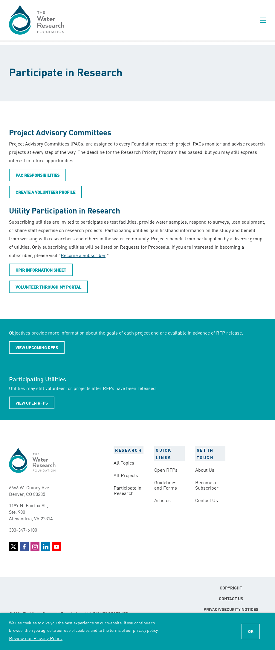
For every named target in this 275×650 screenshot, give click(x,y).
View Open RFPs (32, 403)
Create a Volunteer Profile (45, 192)
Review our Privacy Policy (35, 638)
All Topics (124, 462)
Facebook (24, 546)
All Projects (126, 475)
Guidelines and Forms (165, 485)
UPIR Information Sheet (41, 270)
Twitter (13, 546)
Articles (162, 500)
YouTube (56, 546)
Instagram (34, 546)
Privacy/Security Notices (231, 609)
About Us (204, 469)
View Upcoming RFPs (37, 347)
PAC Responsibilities (37, 175)
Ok (250, 631)
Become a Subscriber (83, 255)
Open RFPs (166, 469)
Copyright (231, 588)
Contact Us (206, 500)
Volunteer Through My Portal (48, 287)
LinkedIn (45, 546)
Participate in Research (127, 490)
